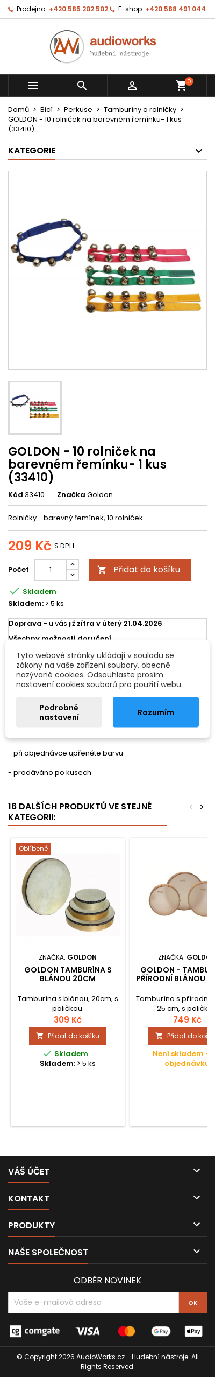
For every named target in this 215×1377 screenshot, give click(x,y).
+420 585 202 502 (78, 8)
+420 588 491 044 (175, 8)
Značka (71, 495)
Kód (15, 495)
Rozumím (156, 712)
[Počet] (50, 570)
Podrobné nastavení (59, 712)
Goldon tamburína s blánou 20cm (68, 974)
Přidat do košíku (138, 569)
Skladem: (26, 604)
